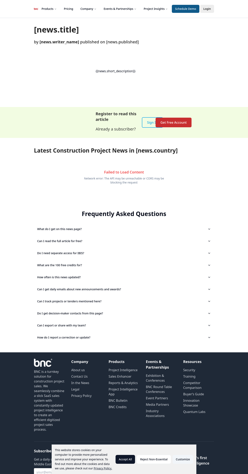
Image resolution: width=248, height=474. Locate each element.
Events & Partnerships (120, 9)
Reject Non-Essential (153, 459)
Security (189, 370)
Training (189, 376)
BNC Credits (118, 407)
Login (207, 9)
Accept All (125, 459)
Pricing (68, 9)
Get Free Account (173, 122)
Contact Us (79, 376)
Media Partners (157, 404)
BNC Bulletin (118, 400)
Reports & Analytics (123, 383)
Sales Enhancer (120, 376)
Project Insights (156, 9)
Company (88, 9)
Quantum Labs (194, 412)
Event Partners (157, 398)
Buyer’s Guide (193, 394)
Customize (183, 459)
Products (49, 9)
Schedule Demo (185, 9)
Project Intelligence (123, 370)
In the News (80, 383)
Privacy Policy (81, 395)
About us (78, 370)
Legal (75, 389)
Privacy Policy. (103, 468)
